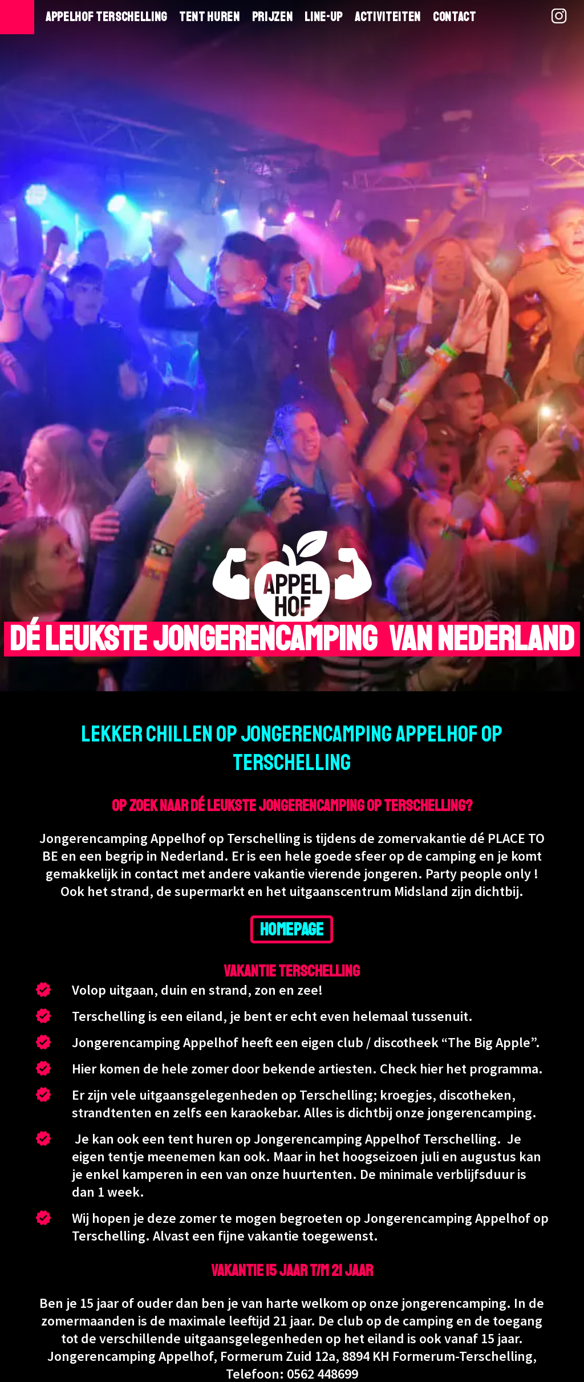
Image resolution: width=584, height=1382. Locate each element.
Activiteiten (388, 17)
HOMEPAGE (292, 929)
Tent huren (209, 17)
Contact (454, 17)
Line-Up (324, 17)
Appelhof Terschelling (106, 17)
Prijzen (272, 17)
